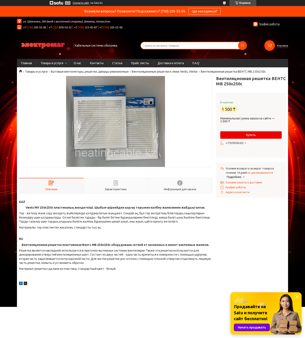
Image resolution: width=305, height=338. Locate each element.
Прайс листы (140, 63)
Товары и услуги (52, 63)
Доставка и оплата (171, 63)
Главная (26, 63)
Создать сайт (81, 2)
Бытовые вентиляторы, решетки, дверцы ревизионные (90, 71)
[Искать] (242, 45)
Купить (251, 135)
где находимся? (204, 11)
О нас (77, 63)
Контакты (97, 63)
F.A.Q (196, 63)
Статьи (117, 63)
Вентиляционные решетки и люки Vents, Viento (165, 71)
